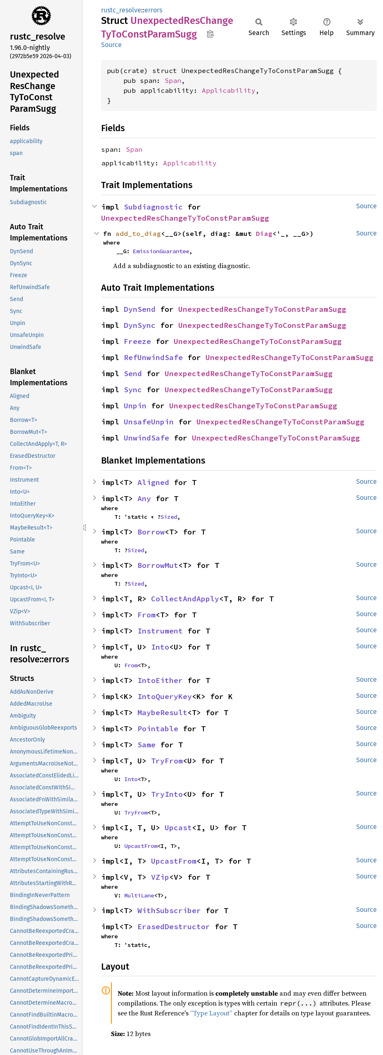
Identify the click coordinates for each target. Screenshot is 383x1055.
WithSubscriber (169, 910)
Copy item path (210, 34)
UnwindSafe (146, 438)
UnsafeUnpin (149, 421)
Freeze (137, 341)
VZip (160, 877)
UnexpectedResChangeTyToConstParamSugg (185, 218)
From (146, 614)
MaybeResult (162, 712)
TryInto (167, 794)
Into (160, 647)
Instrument (160, 631)
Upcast (178, 827)
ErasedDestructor (173, 926)
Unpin (135, 405)
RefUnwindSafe (153, 357)
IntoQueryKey (164, 696)
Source (111, 45)
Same (146, 744)
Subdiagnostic (153, 207)
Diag (264, 233)
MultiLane (139, 895)
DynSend (140, 309)
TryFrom (167, 760)
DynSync (140, 325)
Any (144, 498)
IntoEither (160, 680)
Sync (133, 389)
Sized (169, 516)
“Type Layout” (211, 1012)
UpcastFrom (140, 846)
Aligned (153, 482)
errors (153, 10)
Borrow (151, 532)
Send (133, 373)
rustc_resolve (121, 10)
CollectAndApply (185, 598)
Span (173, 80)
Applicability (228, 90)
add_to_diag (138, 233)
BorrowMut (157, 565)
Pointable (157, 728)
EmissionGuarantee (161, 251)
